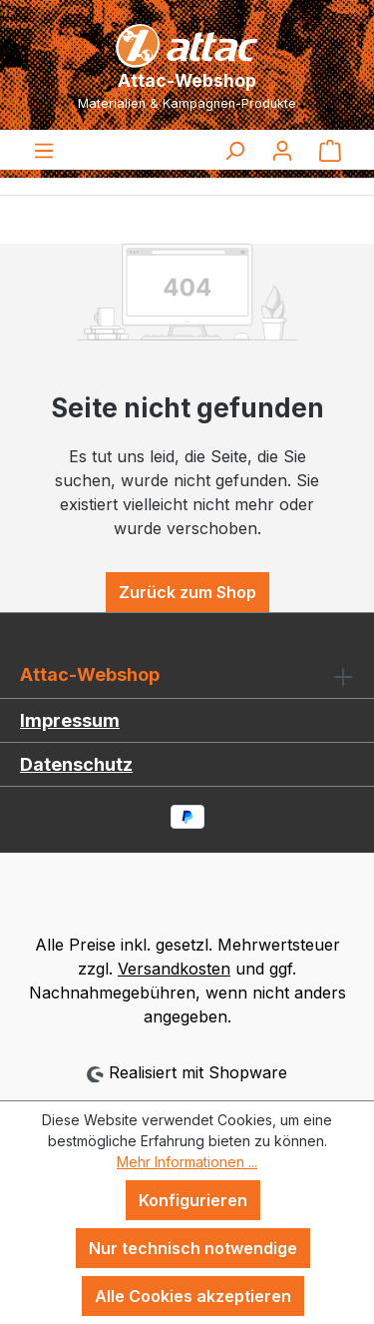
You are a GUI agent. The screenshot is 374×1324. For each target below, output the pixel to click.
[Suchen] (234, 150)
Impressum (70, 720)
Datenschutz (76, 764)
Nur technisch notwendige (193, 1248)
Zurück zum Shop (187, 592)
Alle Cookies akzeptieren (193, 1296)
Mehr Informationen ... (187, 1161)
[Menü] (44, 150)
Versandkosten (174, 969)
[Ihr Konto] (282, 150)
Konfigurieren (193, 1200)
